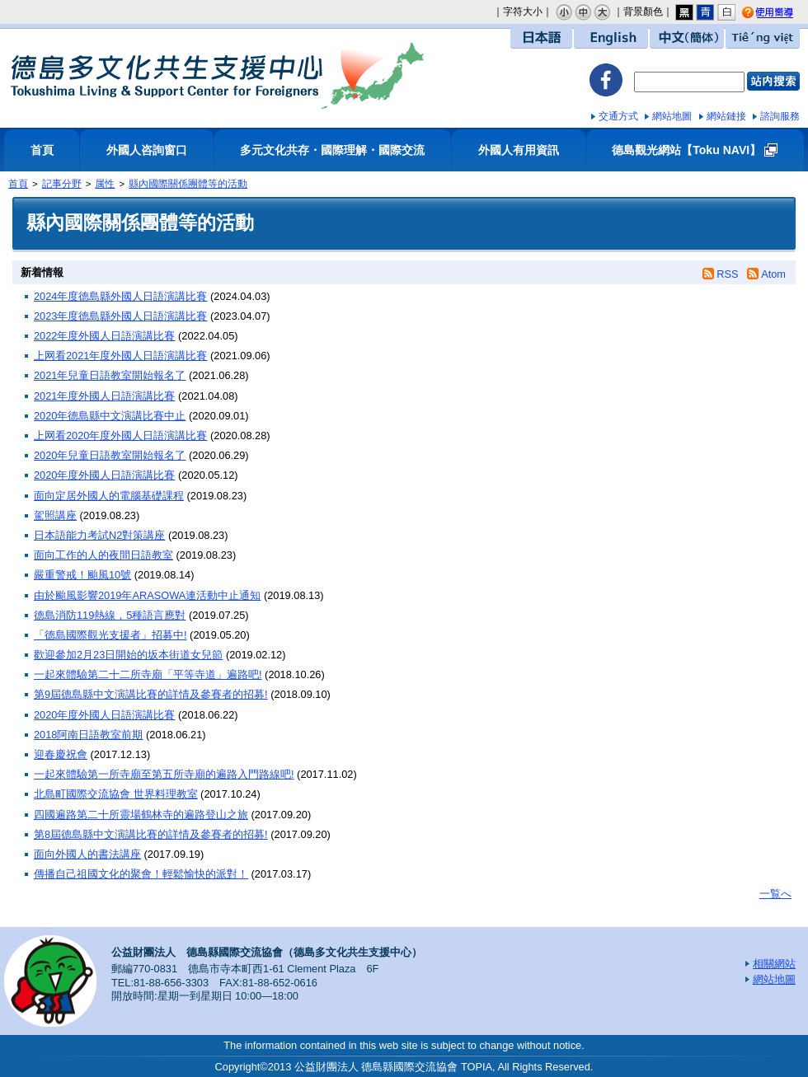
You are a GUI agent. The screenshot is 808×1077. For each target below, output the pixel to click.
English (611, 38)
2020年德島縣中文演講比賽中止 (110, 416)
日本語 (541, 38)
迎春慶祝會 (60, 754)
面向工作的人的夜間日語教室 (103, 555)
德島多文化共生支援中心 (216, 76)
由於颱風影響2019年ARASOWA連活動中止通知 (147, 595)
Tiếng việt (763, 38)
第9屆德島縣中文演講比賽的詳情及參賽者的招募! (151, 694)
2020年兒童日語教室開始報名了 (110, 455)
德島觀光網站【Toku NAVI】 (686, 150)
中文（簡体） (687, 38)
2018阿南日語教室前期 (88, 734)
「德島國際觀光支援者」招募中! (110, 635)
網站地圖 (672, 116)
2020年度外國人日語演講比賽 (104, 475)
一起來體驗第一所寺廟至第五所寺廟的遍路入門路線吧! (164, 774)
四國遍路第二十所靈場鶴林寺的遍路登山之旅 (141, 814)
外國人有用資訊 (518, 150)
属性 (105, 184)
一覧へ (775, 893)
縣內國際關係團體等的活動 (188, 184)
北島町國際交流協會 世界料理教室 (116, 794)
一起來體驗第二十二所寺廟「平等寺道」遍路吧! (148, 674)
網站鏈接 (726, 116)
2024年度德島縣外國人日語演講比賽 (120, 296)
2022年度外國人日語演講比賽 (104, 336)
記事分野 (62, 184)
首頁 (42, 150)
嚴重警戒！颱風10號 (82, 575)
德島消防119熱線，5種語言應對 (110, 615)
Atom (773, 274)
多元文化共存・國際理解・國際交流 (332, 150)
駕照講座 (55, 515)
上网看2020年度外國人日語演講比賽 (120, 435)
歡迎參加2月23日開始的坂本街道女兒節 (128, 655)
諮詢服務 (780, 116)
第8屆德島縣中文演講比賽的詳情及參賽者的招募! (151, 834)
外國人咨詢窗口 (146, 150)
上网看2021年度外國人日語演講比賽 (120, 355)
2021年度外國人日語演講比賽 (104, 396)
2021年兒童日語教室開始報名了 (110, 375)
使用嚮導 (781, 13)
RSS (727, 274)
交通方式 (618, 116)
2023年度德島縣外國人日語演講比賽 (120, 316)
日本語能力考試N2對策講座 (99, 535)
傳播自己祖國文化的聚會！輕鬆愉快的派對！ (141, 874)
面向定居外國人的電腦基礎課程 (109, 495)
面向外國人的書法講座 (87, 854)
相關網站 (774, 964)
